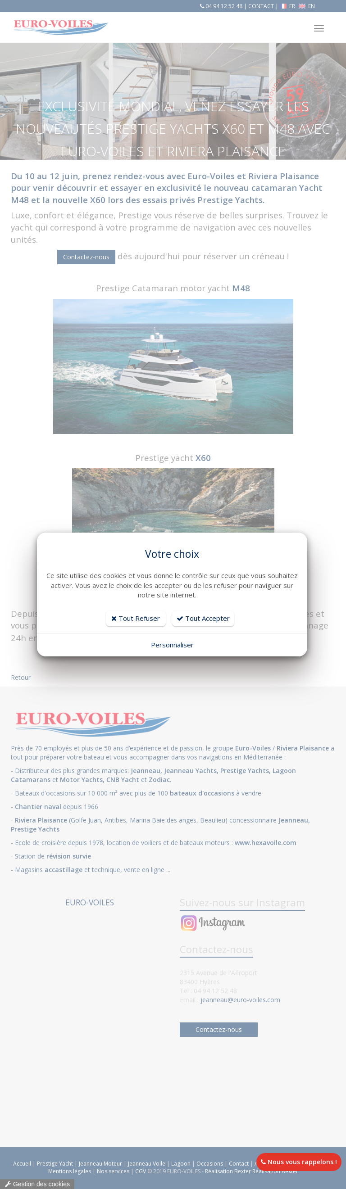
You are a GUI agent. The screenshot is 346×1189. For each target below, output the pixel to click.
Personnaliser (172, 644)
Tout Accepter (203, 618)
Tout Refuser (135, 618)
